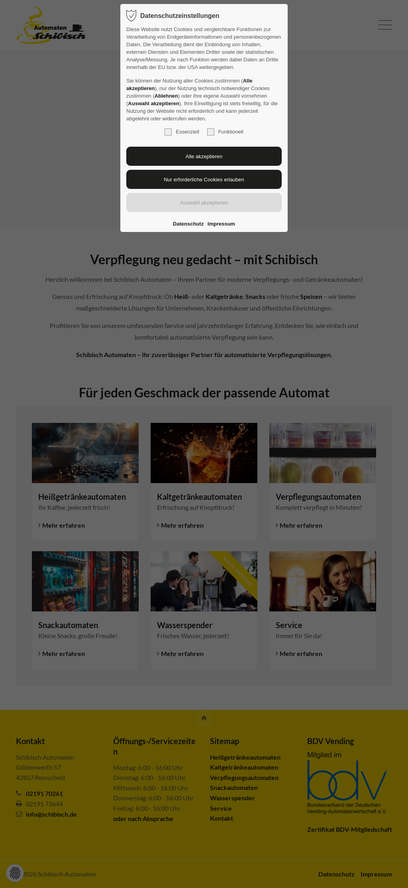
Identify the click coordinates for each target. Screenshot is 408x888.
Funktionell (225, 132)
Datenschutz (188, 224)
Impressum (221, 224)
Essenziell (182, 132)
